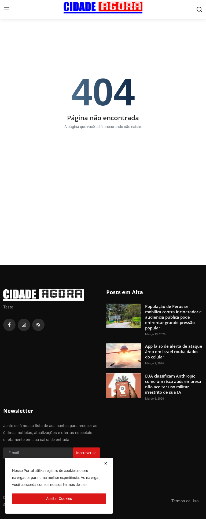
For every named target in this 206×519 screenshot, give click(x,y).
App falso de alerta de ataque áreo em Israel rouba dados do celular (173, 351)
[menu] (6, 9)
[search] (199, 9)
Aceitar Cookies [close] (59, 498)
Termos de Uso (185, 501)
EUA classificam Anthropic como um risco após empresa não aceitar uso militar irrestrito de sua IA (173, 384)
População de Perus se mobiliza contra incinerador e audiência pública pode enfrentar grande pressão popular (173, 317)
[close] (105, 463)
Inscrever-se (86, 453)
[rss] (38, 325)
